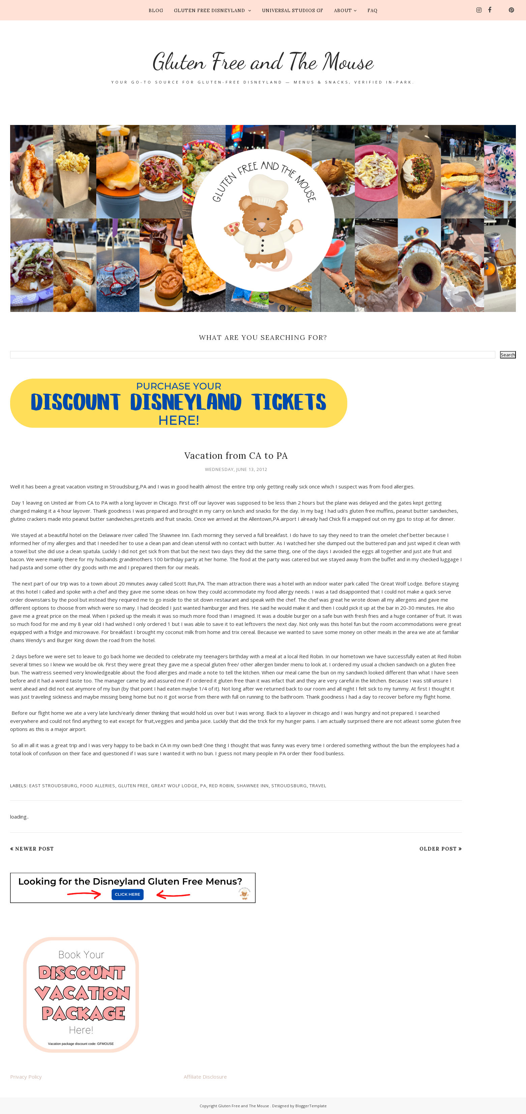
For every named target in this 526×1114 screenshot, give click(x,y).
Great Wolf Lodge (174, 786)
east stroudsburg (53, 786)
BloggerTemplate (311, 1105)
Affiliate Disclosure (205, 1076)
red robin (221, 786)
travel (318, 786)
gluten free (133, 786)
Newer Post (34, 849)
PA (203, 786)
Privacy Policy (26, 1076)
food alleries (97, 786)
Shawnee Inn (253, 786)
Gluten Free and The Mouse (263, 57)
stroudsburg (289, 786)
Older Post (438, 849)
